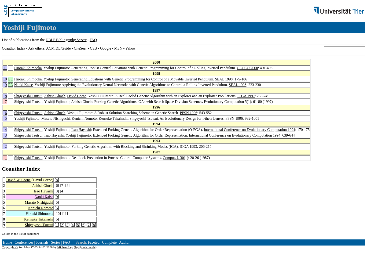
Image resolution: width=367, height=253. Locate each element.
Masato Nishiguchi (55, 118)
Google (105, 48)
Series (55, 242)
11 (5, 68)
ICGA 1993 (188, 146)
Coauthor (13, 169)
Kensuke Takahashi (113, 118)
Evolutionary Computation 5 (225, 102)
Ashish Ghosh (54, 96)
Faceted (93, 242)
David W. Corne (18, 180)
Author (124, 242)
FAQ (93, 40)
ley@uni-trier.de (85, 247)
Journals (42, 242)
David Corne (76, 96)
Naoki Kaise (23, 85)
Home (7, 242)
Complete (109, 242)
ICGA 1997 (246, 96)
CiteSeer (80, 48)
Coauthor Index (13, 48)
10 (5, 79)
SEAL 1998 (224, 79)
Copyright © (10, 247)
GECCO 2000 (247, 68)
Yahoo (130, 48)
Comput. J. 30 (173, 158)
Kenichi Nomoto (84, 118)
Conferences (24, 242)
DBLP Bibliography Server (66, 40)
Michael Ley (65, 247)
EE (10, 79)
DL (57, 48)
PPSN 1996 (188, 113)
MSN (118, 48)
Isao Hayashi (81, 130)
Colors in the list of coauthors (20, 233)
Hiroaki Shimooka (28, 68)
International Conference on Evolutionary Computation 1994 (249, 130)
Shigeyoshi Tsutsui (28, 96)
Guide (66, 48)
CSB (93, 48)
